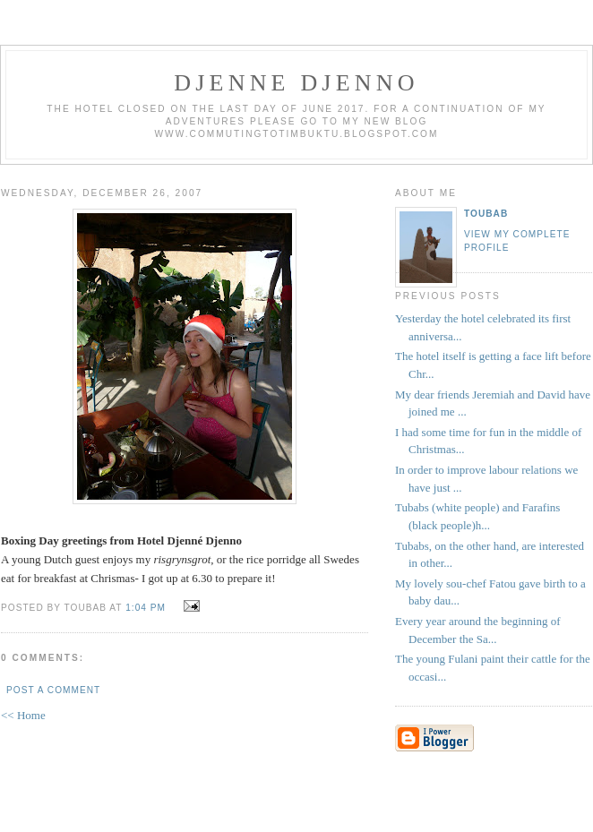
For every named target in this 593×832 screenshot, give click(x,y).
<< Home (23, 715)
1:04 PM (145, 608)
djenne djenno (296, 83)
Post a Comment (53, 690)
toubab (486, 214)
